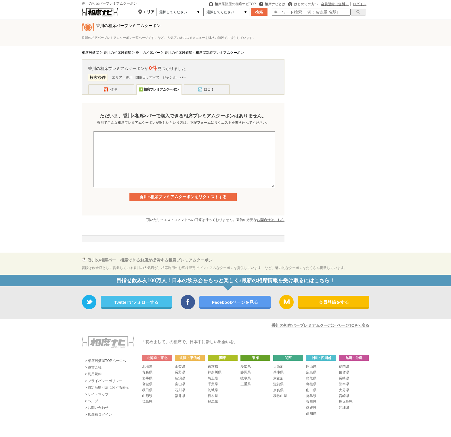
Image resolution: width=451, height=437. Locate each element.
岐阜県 (245, 378)
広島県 (311, 372)
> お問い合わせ (96, 408)
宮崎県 (344, 396)
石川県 (180, 390)
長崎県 (344, 378)
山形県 (147, 396)
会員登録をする (334, 302)
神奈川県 (214, 372)
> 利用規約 (93, 374)
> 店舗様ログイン (98, 415)
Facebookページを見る (235, 302)
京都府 (278, 378)
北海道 (147, 367)
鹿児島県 (346, 402)
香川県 (311, 402)
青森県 (147, 372)
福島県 (147, 402)
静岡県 (245, 372)
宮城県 (147, 384)
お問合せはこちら (270, 220)
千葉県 (213, 384)
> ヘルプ (91, 401)
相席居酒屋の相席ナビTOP (232, 4)
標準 (113, 89)
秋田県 (147, 390)
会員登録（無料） (335, 4)
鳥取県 (311, 378)
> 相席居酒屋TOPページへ (105, 361)
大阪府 (278, 367)
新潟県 (180, 378)
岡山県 (311, 367)
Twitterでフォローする (136, 302)
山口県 (311, 390)
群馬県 (213, 402)
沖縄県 (344, 408)
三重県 (245, 384)
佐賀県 (344, 372)
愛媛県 (311, 408)
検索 (259, 11)
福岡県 (344, 367)
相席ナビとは (272, 4)
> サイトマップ (96, 394)
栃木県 (213, 396)
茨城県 (213, 390)
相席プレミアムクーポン (161, 89)
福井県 (180, 396)
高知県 (311, 413)
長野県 (180, 372)
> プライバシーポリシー (103, 381)
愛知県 (245, 367)
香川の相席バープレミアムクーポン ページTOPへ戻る (320, 325)
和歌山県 (280, 396)
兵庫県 (278, 372)
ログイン (359, 4)
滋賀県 (278, 384)
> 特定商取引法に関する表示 (107, 388)
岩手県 (147, 378)
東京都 (213, 367)
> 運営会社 (93, 367)
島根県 (311, 384)
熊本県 (344, 384)
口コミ (209, 89)
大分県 (344, 390)
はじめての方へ (303, 4)
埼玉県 (213, 378)
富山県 (180, 384)
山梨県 (180, 367)
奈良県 (278, 390)
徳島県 (311, 396)
